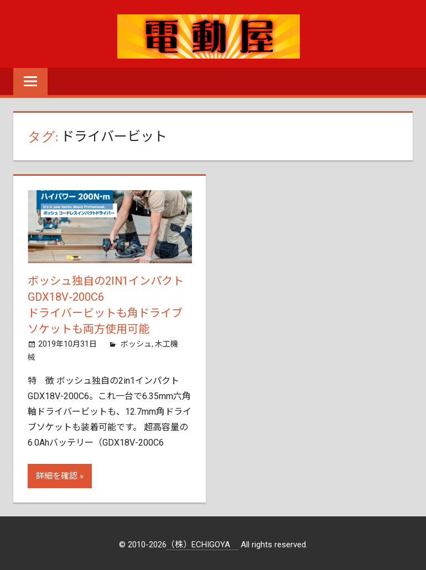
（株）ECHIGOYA (202, 542)
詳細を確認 (56, 474)
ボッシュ (136, 341)
